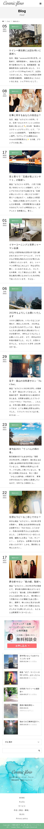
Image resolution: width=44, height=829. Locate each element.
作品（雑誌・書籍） (22, 810)
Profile (22, 802)
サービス (22, 806)
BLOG (22, 814)
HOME (22, 798)
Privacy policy (22, 818)
